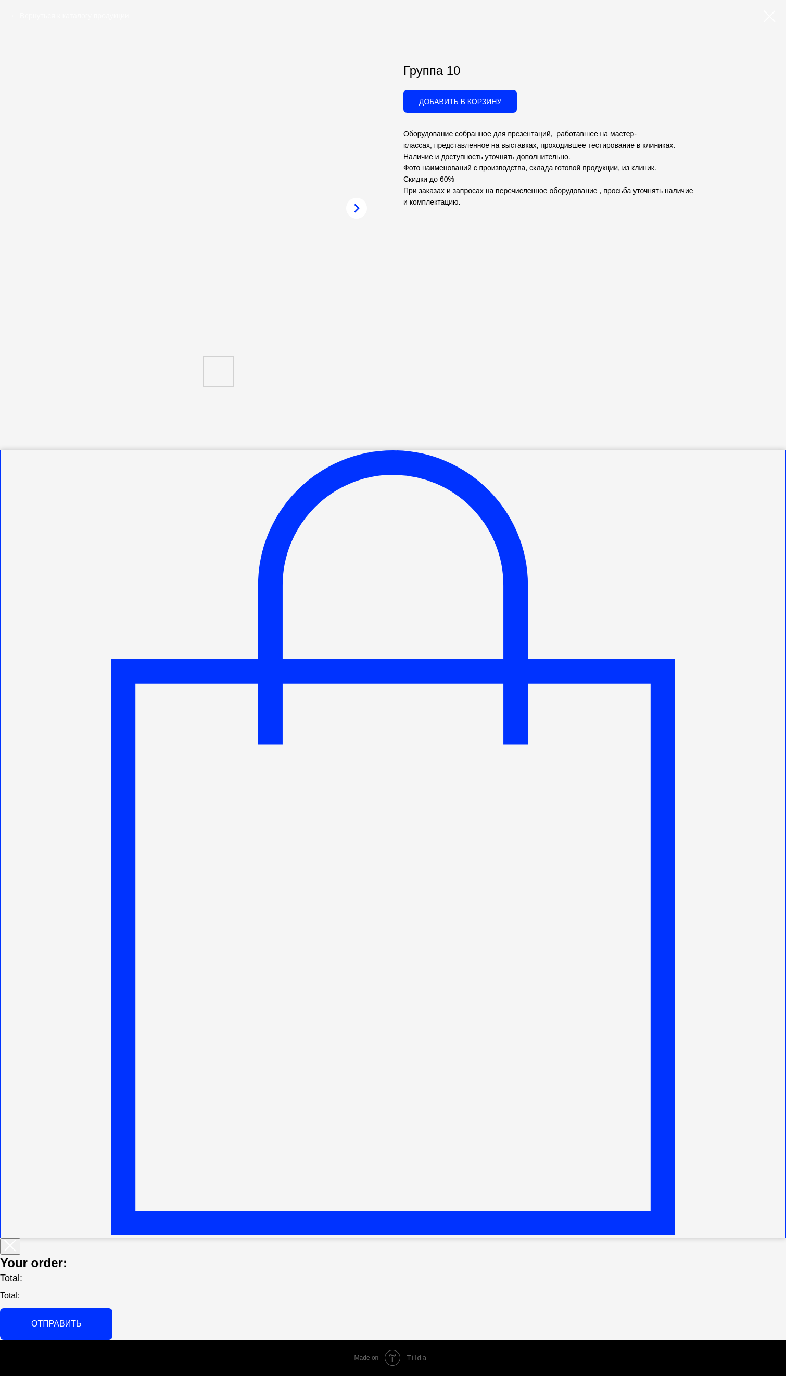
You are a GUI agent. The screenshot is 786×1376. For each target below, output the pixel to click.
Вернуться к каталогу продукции (74, 15)
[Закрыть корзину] (10, 1246)
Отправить (56, 1323)
